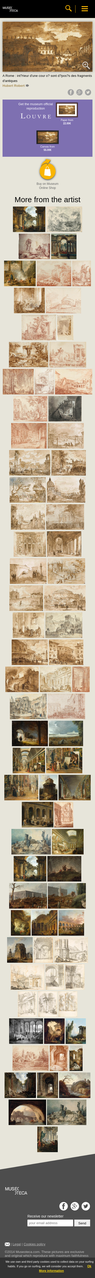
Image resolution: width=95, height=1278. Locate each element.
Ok (89, 1266)
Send (82, 1223)
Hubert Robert (16, 86)
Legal (17, 1244)
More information (51, 1271)
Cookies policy (34, 1244)
